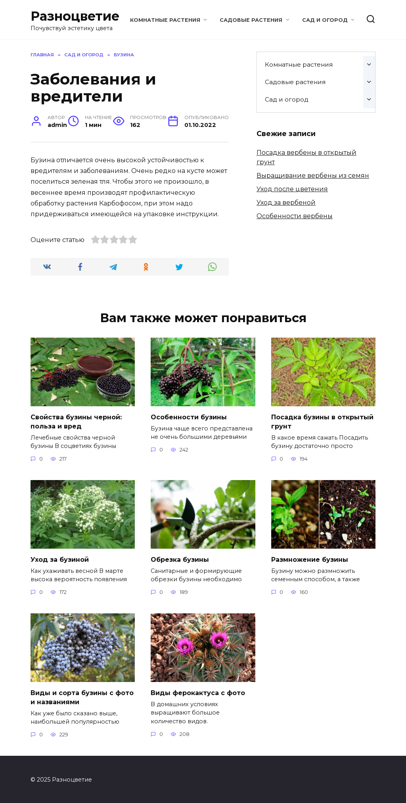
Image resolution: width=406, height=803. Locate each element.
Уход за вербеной (286, 202)
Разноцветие (75, 16)
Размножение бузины (309, 559)
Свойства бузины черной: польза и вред (76, 421)
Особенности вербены (295, 216)
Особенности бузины (189, 417)
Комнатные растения (165, 20)
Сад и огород (325, 20)
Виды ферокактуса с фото (198, 692)
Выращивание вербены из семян (313, 175)
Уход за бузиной (60, 559)
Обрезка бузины (180, 559)
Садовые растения (251, 20)
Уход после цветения (292, 189)
